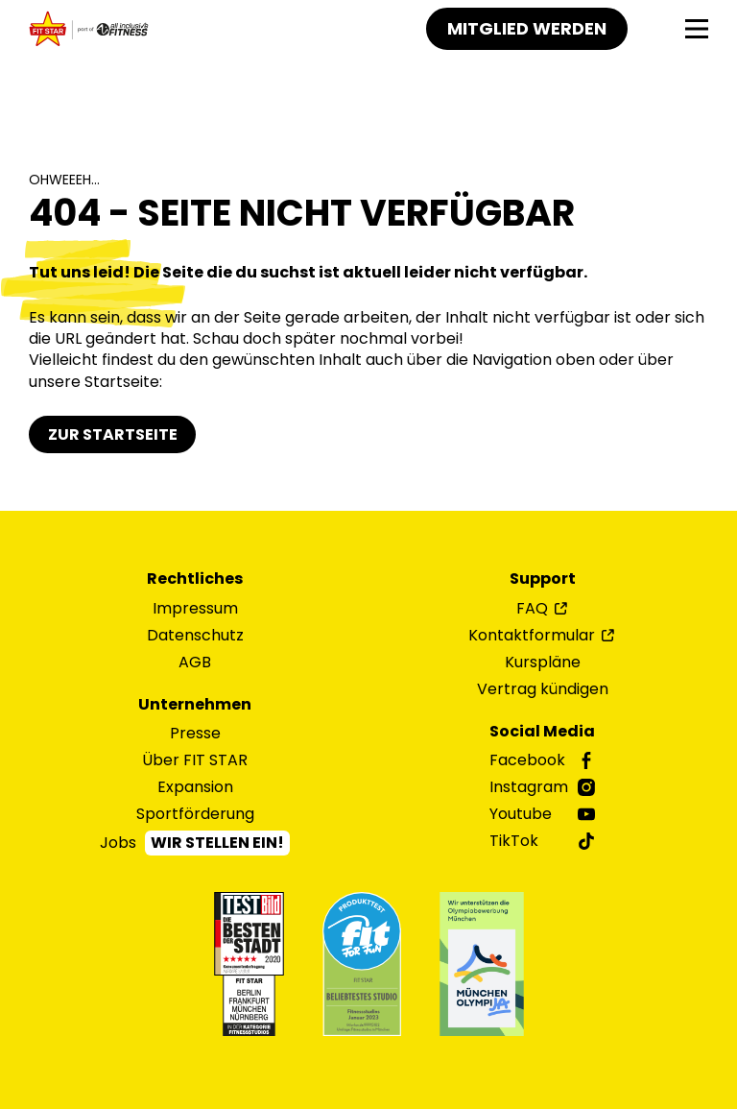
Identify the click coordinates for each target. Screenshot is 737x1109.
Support (543, 579)
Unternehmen (194, 704)
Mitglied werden (526, 28)
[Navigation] (696, 29)
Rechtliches (195, 579)
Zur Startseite (113, 434)
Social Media (542, 731)
